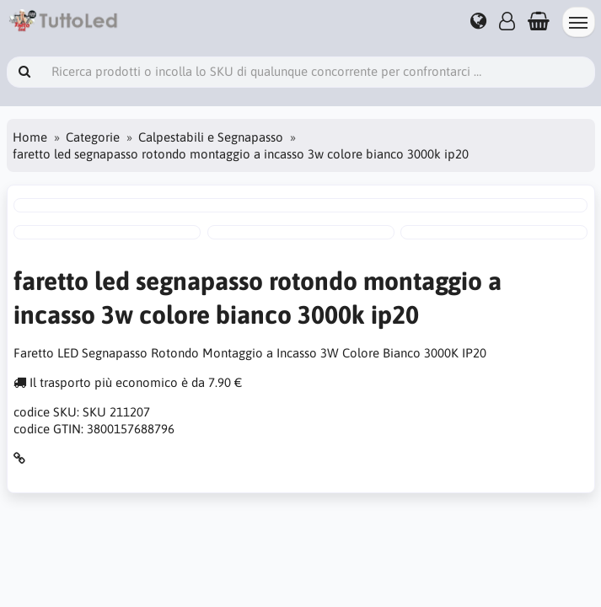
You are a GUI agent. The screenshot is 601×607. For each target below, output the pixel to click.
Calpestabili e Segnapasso (210, 137)
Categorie (93, 137)
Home (30, 137)
